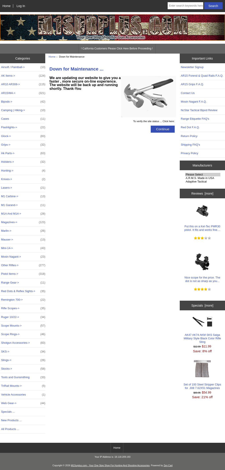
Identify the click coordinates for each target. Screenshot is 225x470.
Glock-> (23, 136)
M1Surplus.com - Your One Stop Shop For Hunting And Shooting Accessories (110, 465)
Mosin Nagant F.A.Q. (194, 101)
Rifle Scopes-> (23, 308)
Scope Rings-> (23, 334)
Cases (23, 119)
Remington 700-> (23, 300)
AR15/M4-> (23, 93)
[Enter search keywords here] (185, 5)
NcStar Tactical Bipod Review (199, 110)
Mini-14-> (23, 248)
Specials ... (8, 411)
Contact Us (188, 93)
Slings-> (23, 360)
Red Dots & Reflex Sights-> (23, 291)
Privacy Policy (189, 153)
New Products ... (11, 420)
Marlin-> (23, 231)
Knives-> (23, 179)
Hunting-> (23, 170)
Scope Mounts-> (23, 325)
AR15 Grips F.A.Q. (192, 84)
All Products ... (10, 429)
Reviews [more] (202, 193)
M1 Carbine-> (23, 196)
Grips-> (23, 144)
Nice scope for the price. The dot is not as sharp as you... (202, 268)
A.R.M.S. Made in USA (202, 178)
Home (6, 6)
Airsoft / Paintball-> (23, 67)
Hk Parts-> (23, 153)
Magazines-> (23, 222)
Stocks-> (23, 369)
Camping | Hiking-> (23, 110)
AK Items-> (23, 76)
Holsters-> (23, 162)
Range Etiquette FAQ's (195, 118)
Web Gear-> (23, 403)
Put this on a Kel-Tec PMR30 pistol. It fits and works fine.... (202, 216)
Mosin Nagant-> (23, 256)
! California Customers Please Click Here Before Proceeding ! (117, 48)
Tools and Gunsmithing (23, 377)
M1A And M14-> (23, 213)
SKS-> (23, 351)
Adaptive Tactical (202, 181)
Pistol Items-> (23, 274)
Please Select (202, 174)
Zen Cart (168, 465)
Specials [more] (202, 305)
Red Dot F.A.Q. (190, 127)
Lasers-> (23, 188)
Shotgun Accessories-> (23, 343)
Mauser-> (23, 239)
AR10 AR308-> (23, 84)
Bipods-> (23, 101)
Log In (20, 6)
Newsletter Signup (192, 67)
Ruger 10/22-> (23, 317)
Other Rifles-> (23, 265)
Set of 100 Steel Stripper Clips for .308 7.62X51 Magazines (202, 375)
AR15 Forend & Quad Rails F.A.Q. (202, 75)
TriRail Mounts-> (23, 386)
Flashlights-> (23, 127)
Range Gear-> (23, 282)
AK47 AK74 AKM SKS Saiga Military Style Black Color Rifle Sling (202, 329)
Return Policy (189, 136)
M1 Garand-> (23, 205)
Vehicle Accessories (23, 394)
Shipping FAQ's (190, 144)
